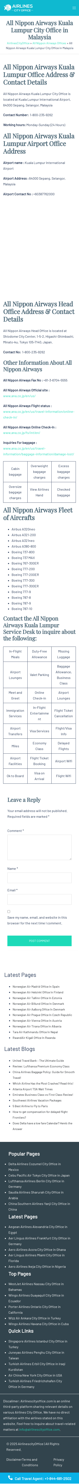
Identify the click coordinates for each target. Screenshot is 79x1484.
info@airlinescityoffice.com (39, 1429)
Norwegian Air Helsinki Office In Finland (38, 992)
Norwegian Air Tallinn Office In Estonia (37, 998)
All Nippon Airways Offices (49, 43)
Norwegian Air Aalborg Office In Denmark (39, 1009)
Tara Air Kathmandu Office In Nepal (35, 1032)
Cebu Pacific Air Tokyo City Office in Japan (39, 1175)
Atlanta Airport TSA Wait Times (33, 1089)
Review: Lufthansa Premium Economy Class (41, 1066)
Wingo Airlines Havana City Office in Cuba (38, 1324)
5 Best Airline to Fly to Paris (30, 1106)
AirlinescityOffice (30, 1444)
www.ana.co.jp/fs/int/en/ (21, 433)
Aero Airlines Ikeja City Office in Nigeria (37, 1266)
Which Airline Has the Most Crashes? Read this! (43, 1083)
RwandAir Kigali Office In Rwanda (34, 1037)
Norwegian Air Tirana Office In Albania (37, 1026)
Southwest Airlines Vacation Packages (37, 1100)
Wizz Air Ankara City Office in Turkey (34, 1318)
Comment (15, 831)
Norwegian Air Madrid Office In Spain (36, 986)
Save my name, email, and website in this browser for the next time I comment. (37, 920)
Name (12, 868)
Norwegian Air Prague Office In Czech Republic (42, 1015)
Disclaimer (14, 1459)
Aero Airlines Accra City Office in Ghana (37, 1249)
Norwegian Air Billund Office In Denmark (38, 1003)
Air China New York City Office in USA (35, 1375)
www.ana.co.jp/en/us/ (19, 396)
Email (12, 890)
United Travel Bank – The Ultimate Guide (38, 1060)
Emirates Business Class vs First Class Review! (43, 1094)
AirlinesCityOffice (18, 43)
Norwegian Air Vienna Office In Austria (37, 1020)
